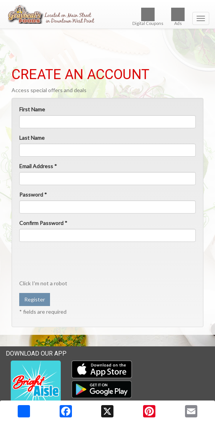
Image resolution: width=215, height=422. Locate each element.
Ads (178, 17)
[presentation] (77, 263)
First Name (32, 109)
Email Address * (38, 166)
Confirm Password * (43, 223)
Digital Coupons (147, 17)
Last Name (32, 137)
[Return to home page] (107, 14)
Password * (33, 194)
